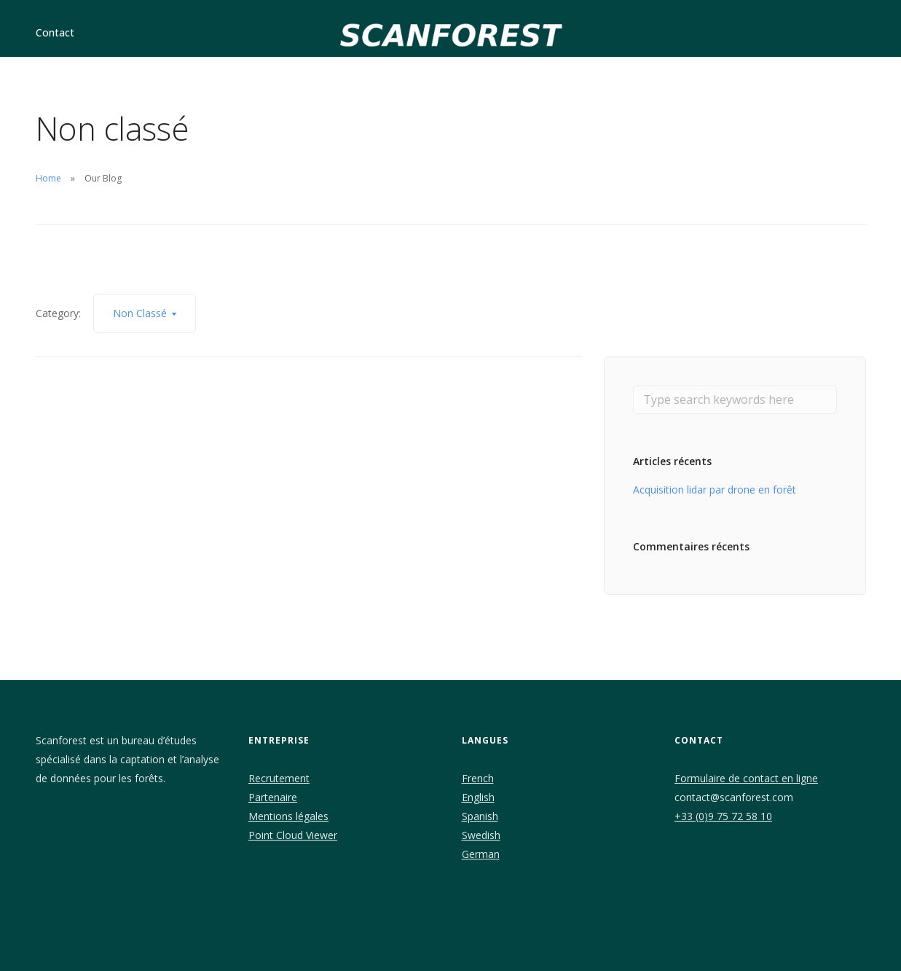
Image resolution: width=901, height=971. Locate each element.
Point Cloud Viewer (292, 835)
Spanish (480, 816)
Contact (55, 32)
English (478, 797)
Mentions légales (288, 816)
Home (48, 178)
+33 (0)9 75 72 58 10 (723, 816)
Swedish (481, 835)
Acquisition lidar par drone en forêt (714, 489)
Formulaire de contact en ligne (746, 778)
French (478, 778)
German (481, 854)
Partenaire (272, 797)
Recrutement (279, 778)
